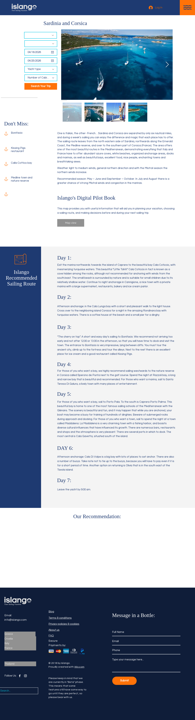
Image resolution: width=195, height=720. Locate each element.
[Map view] (70, 223)
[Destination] (40, 35)
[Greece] (20, 634)
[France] (20, 648)
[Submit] (124, 681)
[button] (187, 7)
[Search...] (15, 691)
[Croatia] (20, 638)
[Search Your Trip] (40, 86)
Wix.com (79, 667)
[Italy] (20, 643)
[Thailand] (20, 663)
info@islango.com (15, 619)
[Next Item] (167, 65)
